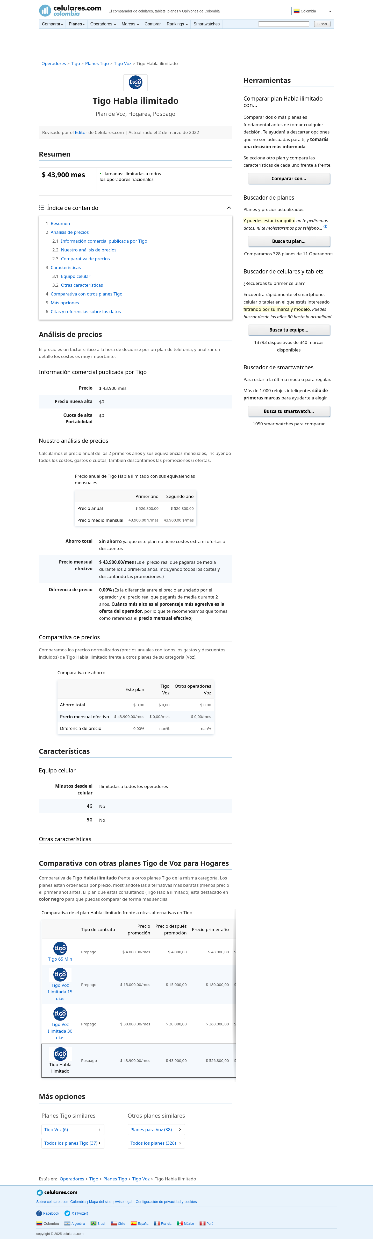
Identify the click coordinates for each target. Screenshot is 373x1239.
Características (66, 267)
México (185, 1224)
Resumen (60, 223)
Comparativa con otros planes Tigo (87, 294)
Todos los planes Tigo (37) (70, 1143)
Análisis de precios (70, 232)
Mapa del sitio (100, 1202)
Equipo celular (75, 276)
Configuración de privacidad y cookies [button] (166, 1202)
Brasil (97, 1224)
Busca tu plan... (289, 241)
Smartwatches (206, 24)
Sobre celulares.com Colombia (61, 1202)
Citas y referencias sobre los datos (86, 311)
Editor (81, 132)
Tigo (75, 63)
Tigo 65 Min (60, 951)
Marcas (130, 24)
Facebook (47, 1213)
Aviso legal (123, 1202)
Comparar (52, 24)
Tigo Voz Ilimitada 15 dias (60, 984)
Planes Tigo (97, 63)
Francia (162, 1224)
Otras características (82, 285)
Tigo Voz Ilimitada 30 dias (60, 1023)
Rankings (177, 24)
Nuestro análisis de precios (88, 250)
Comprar (153, 24)
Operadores (103, 24)
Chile (118, 1224)
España (139, 1224)
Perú (206, 1224)
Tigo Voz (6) (56, 1129)
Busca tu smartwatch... (289, 411)
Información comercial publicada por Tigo (104, 241)
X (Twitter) (76, 1213)
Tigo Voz (122, 63)
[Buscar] (284, 24)
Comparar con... (288, 178)
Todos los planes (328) (153, 1143)
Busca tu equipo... (288, 330)
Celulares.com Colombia (70, 10)
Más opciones (65, 303)
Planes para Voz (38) (151, 1129)
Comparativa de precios (85, 259)
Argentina (74, 1224)
